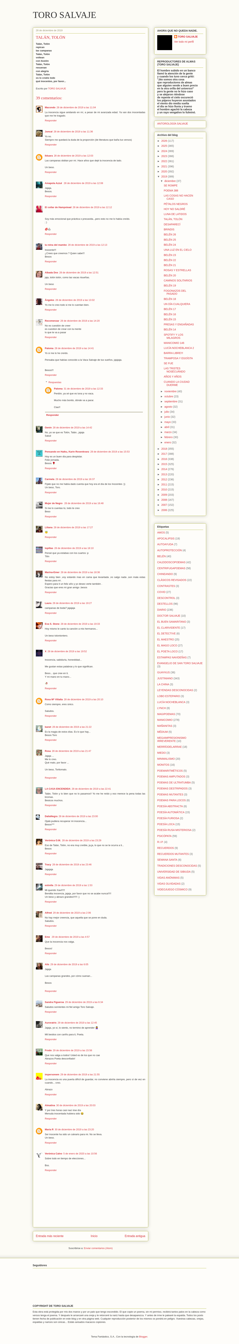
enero (168, 442)
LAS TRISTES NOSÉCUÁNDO (174, 370)
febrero (168, 437)
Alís (47, 964)
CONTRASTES (166, 585)
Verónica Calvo (53, 1153)
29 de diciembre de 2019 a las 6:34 (84, 1002)
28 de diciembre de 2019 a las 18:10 (74, 548)
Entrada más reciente (49, 1236)
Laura (48, 603)
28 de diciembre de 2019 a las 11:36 (73, 131)
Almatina (50, 1105)
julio (167, 411)
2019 (164, 176)
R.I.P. (160, 841)
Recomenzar (52, 320)
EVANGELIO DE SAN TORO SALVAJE (180, 663)
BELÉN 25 (170, 239)
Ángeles (49, 300)
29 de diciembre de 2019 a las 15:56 (72, 1050)
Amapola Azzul (54, 183)
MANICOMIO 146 (174, 342)
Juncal (48, 131)
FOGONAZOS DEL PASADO (175, 292)
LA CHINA (163, 684)
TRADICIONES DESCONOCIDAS (177, 865)
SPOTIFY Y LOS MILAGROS (173, 336)
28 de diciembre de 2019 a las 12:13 (87, 244)
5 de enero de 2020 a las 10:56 (80, 1153)
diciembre (170, 180)
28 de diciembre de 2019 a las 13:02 (75, 300)
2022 (164, 161)
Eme (48, 936)
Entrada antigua (135, 1236)
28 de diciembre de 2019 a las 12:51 (79, 272)
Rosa (48, 751)
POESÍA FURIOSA (168, 818)
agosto (168, 406)
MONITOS (163, 764)
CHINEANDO (165, 574)
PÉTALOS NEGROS (176, 203)
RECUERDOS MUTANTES (173, 853)
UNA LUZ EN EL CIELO (178, 249)
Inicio (94, 1236)
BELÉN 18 (170, 298)
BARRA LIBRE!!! (173, 353)
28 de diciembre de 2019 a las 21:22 (71, 726)
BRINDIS (169, 229)
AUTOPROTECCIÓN (169, 550)
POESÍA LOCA (166, 824)
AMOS (161, 532)
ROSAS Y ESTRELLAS (177, 270)
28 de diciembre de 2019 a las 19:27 (72, 603)
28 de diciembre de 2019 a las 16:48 (83, 503)
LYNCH (161, 708)
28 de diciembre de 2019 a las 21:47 (71, 751)
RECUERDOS (165, 847)
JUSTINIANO (165, 678)
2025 (164, 145)
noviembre (170, 391)
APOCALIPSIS (166, 538)
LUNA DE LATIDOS (175, 214)
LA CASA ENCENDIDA (58, 788)
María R (49, 1129)
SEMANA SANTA (167, 859)
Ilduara (49, 155)
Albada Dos (51, 272)
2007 (164, 504)
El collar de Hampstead (58, 207)
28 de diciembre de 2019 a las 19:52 (67, 651)
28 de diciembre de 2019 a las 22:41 (91, 788)
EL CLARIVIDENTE (168, 627)
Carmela (49, 479)
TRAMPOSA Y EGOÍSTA (178, 358)
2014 (164, 469)
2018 (164, 448)
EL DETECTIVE (166, 633)
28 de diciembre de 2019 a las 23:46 (71, 864)
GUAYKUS (163, 672)
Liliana (48, 527)
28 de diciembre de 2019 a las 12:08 (83, 183)
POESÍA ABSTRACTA (170, 806)
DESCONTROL (166, 597)
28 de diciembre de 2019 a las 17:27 (73, 527)
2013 (164, 474)
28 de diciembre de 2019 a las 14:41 (74, 348)
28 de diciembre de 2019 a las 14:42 (72, 427)
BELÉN (161, 556)
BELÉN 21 (170, 265)
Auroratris (51, 1022)
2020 (164, 171)
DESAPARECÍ (172, 224)
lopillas (49, 548)
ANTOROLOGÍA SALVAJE (172, 123)
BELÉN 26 (170, 234)
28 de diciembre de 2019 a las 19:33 (80, 623)
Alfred (48, 912)
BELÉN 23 (170, 255)
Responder (51, 120)
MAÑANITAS (164, 725)
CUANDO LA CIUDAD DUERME (177, 383)
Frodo (48, 1050)
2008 (164, 499)
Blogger (143, 1336)
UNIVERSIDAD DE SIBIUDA (174, 871)
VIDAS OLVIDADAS (169, 883)
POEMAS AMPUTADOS (171, 776)
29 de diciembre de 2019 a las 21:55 (80, 1074)
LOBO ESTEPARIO (168, 696)
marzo (168, 432)
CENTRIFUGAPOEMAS (171, 568)
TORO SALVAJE (64, 15)
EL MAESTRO (165, 639)
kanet (48, 726)
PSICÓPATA (164, 835)
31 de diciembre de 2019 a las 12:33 (83, 388)
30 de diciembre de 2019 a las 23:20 (74, 1129)
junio (167, 416)
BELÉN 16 (170, 314)
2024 (164, 151)
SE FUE (168, 363)
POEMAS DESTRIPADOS (172, 788)
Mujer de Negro (54, 503)
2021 (164, 166)
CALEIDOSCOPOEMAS (171, 562)
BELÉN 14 (170, 329)
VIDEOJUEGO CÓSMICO (172, 889)
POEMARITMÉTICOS (170, 770)
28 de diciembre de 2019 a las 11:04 (76, 107)
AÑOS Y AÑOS (172, 376)
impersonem (52, 1074)
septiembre (171, 401)
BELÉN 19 (170, 285)
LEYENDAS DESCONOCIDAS (175, 690)
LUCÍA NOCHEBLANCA (171, 702)
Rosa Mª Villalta (54, 699)
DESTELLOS (165, 603)
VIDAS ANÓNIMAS (168, 877)
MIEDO (161, 752)
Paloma (49, 348)
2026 (164, 140)
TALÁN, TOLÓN (173, 219)
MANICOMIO (165, 719)
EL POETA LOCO (167, 651)
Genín (48, 427)
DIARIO (161, 609)
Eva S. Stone (52, 623)
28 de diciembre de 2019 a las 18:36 (80, 572)
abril (167, 427)
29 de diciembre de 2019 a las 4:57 (71, 936)
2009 (164, 494)
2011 (164, 484)
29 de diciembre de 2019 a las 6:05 (69, 964)
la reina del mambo (56, 244)
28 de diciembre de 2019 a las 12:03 (73, 155)
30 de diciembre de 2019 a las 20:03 (75, 1105)
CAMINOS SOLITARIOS (178, 280)
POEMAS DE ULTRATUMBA (174, 782)
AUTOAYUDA (165, 544)
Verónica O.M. (53, 840)
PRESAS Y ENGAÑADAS (179, 324)
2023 (164, 156)
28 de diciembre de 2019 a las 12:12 (92, 207)
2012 (164, 479)
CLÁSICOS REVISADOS (171, 580)
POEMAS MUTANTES (170, 794)
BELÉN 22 (170, 260)
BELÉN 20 (170, 275)
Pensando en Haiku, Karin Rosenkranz (67, 451)
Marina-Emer (52, 572)
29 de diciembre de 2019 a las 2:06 (72, 912)
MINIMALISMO (166, 758)
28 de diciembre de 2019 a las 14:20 (80, 320)
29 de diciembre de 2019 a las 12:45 (77, 1022)
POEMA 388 (171, 190)
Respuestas (55, 382)
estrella (49, 885)
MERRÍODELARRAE (169, 746)
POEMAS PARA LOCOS (171, 800)
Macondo (50, 107)
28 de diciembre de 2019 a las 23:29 (81, 840)
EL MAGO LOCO (167, 645)
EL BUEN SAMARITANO (171, 621)
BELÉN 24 (170, 244)
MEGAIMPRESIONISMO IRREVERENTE (171, 739)
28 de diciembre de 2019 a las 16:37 (75, 479)
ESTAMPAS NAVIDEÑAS (172, 657)
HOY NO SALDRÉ (174, 209)
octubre (169, 396)
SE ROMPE (171, 185)
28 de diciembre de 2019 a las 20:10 (83, 699)
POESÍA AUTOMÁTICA (170, 812)
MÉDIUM (162, 731)
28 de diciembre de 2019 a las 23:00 (78, 816)
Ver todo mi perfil (184, 41)
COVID (161, 591)
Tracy (48, 864)
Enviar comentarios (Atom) (98, 1248)
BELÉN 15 (170, 319)
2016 (164, 459)
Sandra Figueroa (54, 1002)
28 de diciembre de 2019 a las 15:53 (110, 451)
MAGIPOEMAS (166, 714)
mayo (167, 422)
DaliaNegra (51, 816)
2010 (164, 489)
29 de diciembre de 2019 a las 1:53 (73, 885)
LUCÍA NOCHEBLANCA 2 (179, 347)
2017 (164, 453)
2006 (164, 510)
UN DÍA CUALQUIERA (177, 304)
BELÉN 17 (170, 309)
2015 (164, 464)
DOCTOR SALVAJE (168, 615)
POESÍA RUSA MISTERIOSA (174, 830)
